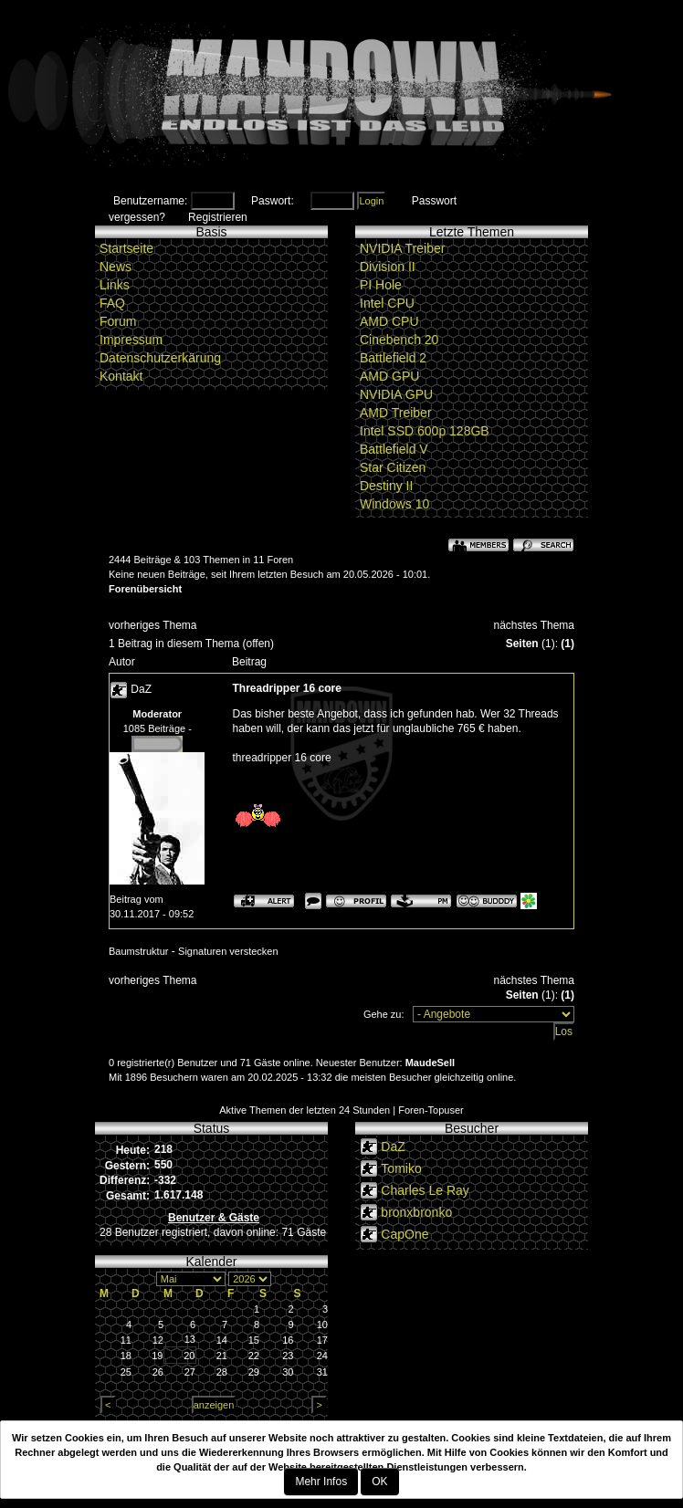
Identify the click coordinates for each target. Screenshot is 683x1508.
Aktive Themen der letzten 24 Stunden (304, 1110)
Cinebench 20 (399, 339)
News (115, 266)
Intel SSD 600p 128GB (424, 431)
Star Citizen (393, 467)
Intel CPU (387, 303)
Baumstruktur (138, 951)
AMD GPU (389, 376)
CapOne (404, 1234)
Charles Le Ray (425, 1190)
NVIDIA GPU (396, 394)
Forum (118, 321)
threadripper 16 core (282, 757)
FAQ (112, 303)
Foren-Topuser (431, 1110)
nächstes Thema (534, 625)
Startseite (126, 248)
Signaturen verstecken (228, 951)
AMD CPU (389, 321)
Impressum (131, 339)
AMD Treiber (396, 412)
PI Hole (381, 285)
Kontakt (121, 376)
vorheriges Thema (153, 625)
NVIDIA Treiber (402, 248)
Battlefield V (394, 449)
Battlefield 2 (393, 358)
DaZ (141, 689)
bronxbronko (416, 1212)
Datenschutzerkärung (160, 358)
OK (379, 1481)
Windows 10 (394, 504)
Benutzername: (150, 200)
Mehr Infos (321, 1481)
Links (115, 285)
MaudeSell (430, 1062)
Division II (387, 266)
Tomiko (401, 1168)
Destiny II (386, 485)
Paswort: (272, 200)
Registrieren (217, 217)
